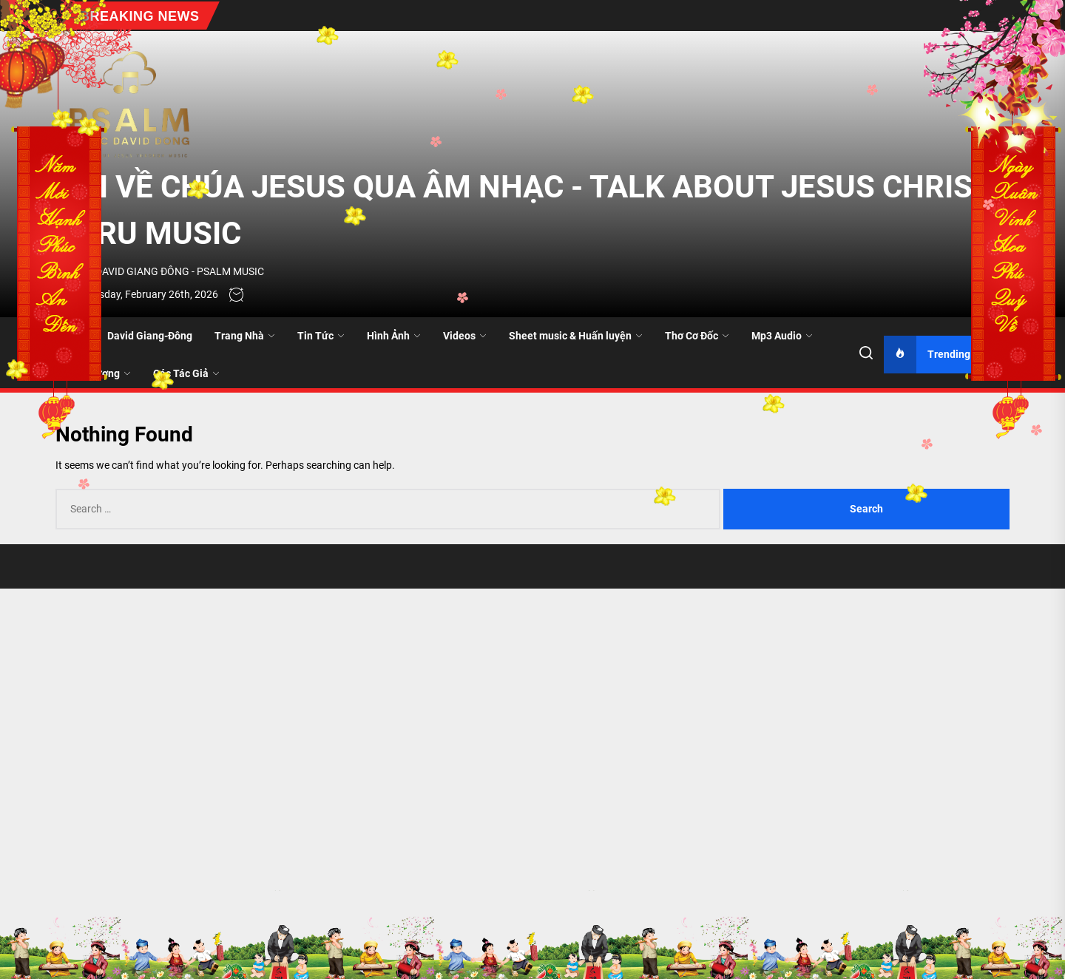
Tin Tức (321, 336)
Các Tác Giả (186, 373)
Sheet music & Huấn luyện (576, 336)
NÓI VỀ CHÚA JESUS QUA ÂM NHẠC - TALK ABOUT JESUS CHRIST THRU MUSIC (523, 210)
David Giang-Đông (149, 336)
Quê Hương (99, 373)
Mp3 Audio (782, 336)
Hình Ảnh (394, 336)
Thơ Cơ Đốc (697, 336)
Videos (465, 336)
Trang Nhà (244, 336)
